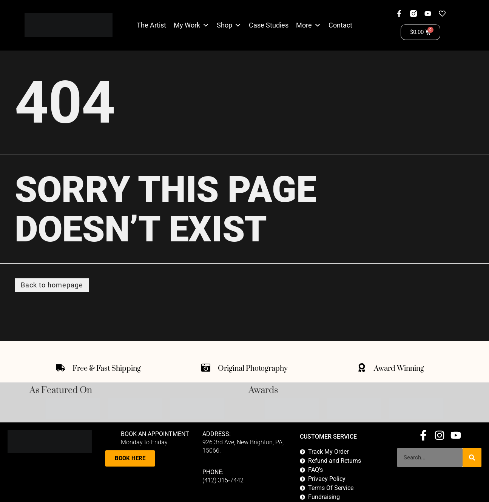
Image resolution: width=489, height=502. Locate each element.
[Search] (472, 457)
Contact (340, 25)
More (304, 25)
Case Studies (268, 25)
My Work (187, 25)
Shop (224, 25)
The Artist (151, 25)
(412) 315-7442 (223, 480)
